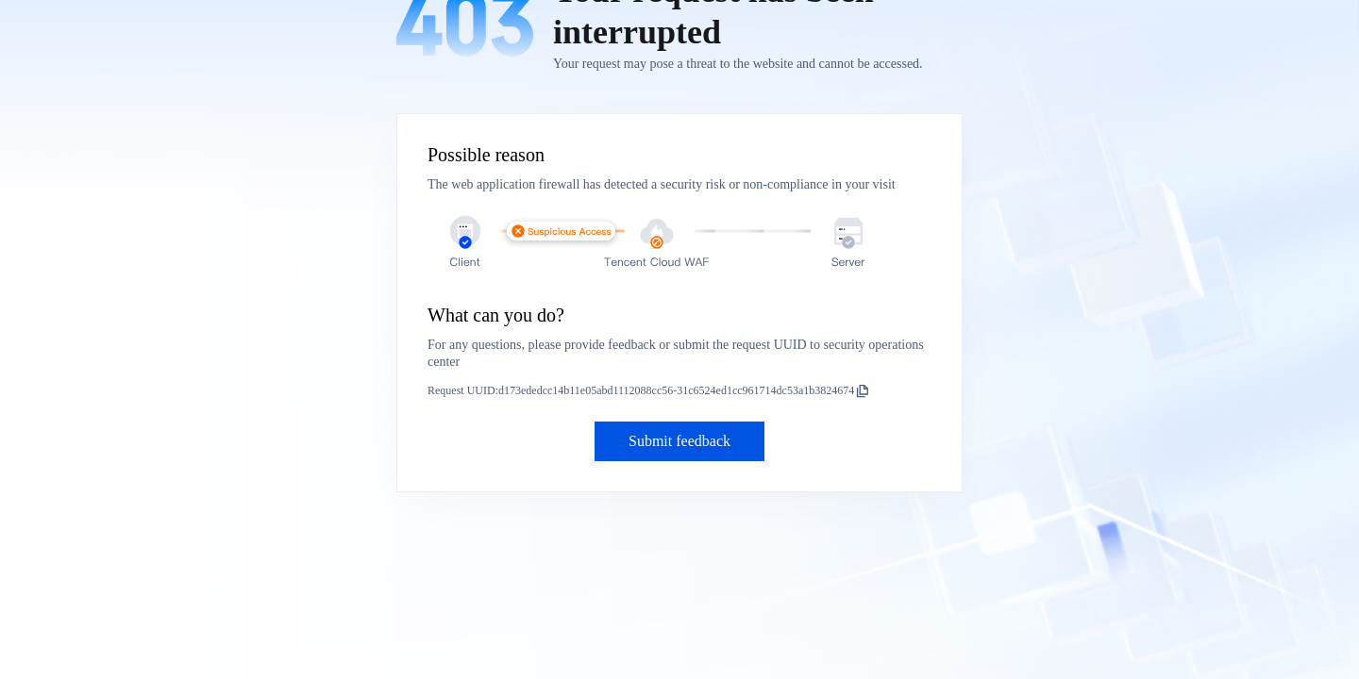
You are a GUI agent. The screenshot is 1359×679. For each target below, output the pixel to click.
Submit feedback (679, 441)
